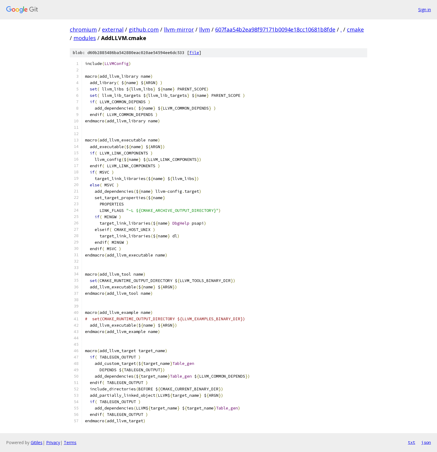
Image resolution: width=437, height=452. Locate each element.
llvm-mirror (179, 29)
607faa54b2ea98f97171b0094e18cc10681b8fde (275, 29)
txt (411, 442)
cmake (355, 29)
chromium (83, 29)
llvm (204, 29)
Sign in (424, 9)
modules (84, 38)
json (426, 442)
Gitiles (36, 442)
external (113, 29)
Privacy (53, 442)
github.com (144, 29)
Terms (70, 442)
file (194, 52)
